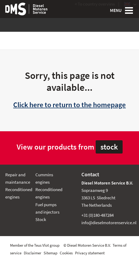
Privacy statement (90, 253)
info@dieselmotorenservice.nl (108, 223)
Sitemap (50, 253)
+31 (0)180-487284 (97, 215)
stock (109, 147)
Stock (40, 220)
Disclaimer (32, 253)
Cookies (66, 253)
